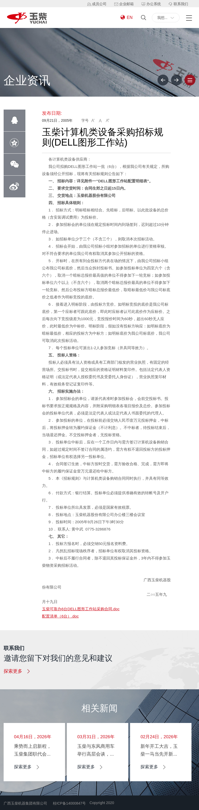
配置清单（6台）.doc (60, 616)
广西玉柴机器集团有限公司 (25, 803)
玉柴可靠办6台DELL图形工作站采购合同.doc (80, 609)
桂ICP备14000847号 (69, 803)
